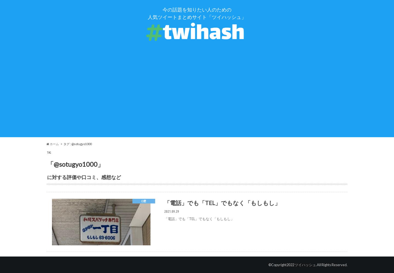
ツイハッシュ (305, 265)
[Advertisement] (197, 99)
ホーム (53, 144)
